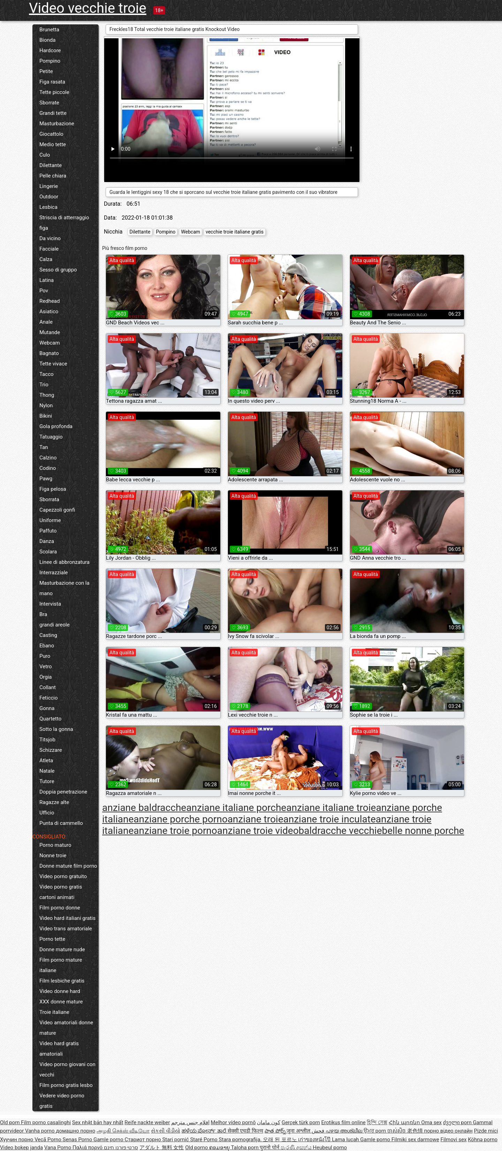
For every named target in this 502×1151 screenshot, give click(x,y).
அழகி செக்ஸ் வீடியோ (123, 1131)
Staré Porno (204, 1139)
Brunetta (49, 29)
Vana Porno (58, 1147)
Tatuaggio (51, 437)
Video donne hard (59, 991)
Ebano (46, 645)
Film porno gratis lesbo (66, 1085)
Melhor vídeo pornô (233, 1122)
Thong (46, 395)
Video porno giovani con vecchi (67, 1069)
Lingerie (48, 186)
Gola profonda (56, 426)
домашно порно (75, 1131)
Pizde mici (486, 1131)
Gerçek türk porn (301, 1122)
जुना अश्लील (299, 1131)
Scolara (48, 552)
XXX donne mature (61, 1002)
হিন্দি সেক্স (377, 1122)
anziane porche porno (180, 819)
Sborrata (49, 499)
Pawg (45, 478)
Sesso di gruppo (58, 270)
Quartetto (50, 719)
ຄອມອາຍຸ (220, 1147)
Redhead (49, 301)
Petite (46, 71)
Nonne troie (53, 855)
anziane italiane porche (236, 807)
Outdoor (48, 197)
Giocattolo (51, 134)
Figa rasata (52, 82)
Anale (46, 322)
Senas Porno (78, 1139)
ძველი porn (458, 1122)
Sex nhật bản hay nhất (97, 1122)
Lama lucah (346, 1139)
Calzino (48, 458)
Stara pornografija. (241, 1139)
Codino (47, 468)
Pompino (49, 61)
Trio (43, 384)
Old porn (10, 1122)
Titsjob (47, 739)
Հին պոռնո (405, 1122)
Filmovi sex (453, 1139)
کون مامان (268, 1122)
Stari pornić (176, 1139)
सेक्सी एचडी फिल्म (245, 1131)
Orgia (45, 677)
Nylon (46, 405)
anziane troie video (258, 830)
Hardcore (50, 50)
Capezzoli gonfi (57, 510)
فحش (319, 1131)
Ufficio (46, 813)
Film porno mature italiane (60, 965)
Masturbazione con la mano (64, 588)
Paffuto (48, 531)
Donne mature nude (62, 949)
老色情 (415, 1131)
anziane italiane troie (331, 807)
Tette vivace (53, 364)
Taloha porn (245, 1147)
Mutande (49, 332)
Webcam (49, 343)
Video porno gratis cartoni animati (60, 892)
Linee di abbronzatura (64, 562)
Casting (48, 635)
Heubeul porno (330, 1147)
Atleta (46, 760)
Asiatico (48, 311)
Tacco (46, 374)
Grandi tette (53, 113)
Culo (44, 155)
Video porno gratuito (63, 876)
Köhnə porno (482, 1139)
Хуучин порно (17, 1139)
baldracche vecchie (340, 830)
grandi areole (54, 625)
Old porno (197, 1147)
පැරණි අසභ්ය (297, 1147)
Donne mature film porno (68, 866)
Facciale (49, 249)
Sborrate (49, 103)
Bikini (45, 416)
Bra (43, 614)
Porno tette (52, 939)
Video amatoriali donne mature (66, 1027)
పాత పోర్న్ (276, 1131)
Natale (47, 771)
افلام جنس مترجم (190, 1122)
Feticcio (48, 698)
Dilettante (50, 165)
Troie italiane (54, 1012)
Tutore (46, 781)
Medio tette (52, 144)
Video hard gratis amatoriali (59, 1048)
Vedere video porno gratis (61, 1101)
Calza (45, 259)
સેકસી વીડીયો (165, 1131)
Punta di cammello (61, 823)
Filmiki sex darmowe (415, 1139)
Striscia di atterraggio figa (64, 222)
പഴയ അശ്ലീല (345, 1131)
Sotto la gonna (56, 729)
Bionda (47, 40)
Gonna (47, 708)
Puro (44, 656)
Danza (46, 541)
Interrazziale (53, 572)
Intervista (50, 604)
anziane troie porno (175, 830)
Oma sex (431, 1122)
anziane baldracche (144, 807)
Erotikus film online (343, 1122)
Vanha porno (40, 1131)
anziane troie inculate (329, 819)
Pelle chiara (52, 176)
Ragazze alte (54, 802)
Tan (43, 447)
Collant (47, 687)
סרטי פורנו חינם (121, 1147)
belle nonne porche (423, 830)
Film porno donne (59, 908)
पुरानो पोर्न (270, 1147)
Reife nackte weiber (147, 1122)
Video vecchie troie (87, 8)
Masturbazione (56, 123)
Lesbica (48, 207)
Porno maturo (55, 845)
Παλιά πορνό (88, 1147)
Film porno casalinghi (46, 1122)
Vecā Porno (48, 1139)
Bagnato (49, 353)
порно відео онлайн (448, 1131)
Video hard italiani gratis (67, 918)
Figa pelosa (52, 489)
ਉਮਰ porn (375, 1131)
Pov (43, 290)
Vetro (45, 666)
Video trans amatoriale (65, 928)
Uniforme (50, 520)
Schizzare (50, 750)
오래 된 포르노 (280, 1139)
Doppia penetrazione (63, 792)
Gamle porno (108, 1139)
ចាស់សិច (397, 1131)
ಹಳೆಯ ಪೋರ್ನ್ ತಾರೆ (205, 1131)
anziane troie (255, 819)
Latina (46, 280)
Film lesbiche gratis (61, 981)
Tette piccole (54, 92)
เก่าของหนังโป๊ (315, 1139)
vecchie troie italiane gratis (235, 232)
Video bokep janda (21, 1147)
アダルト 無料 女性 (161, 1147)
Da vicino (50, 238)
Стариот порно (143, 1139)
